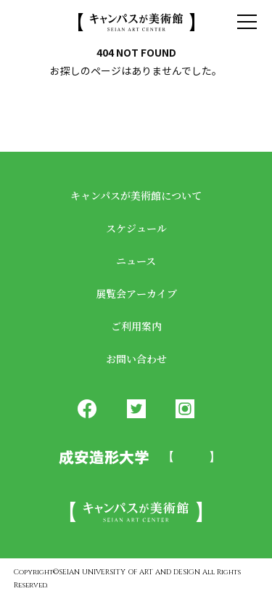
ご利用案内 (136, 326)
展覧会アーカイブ (136, 293)
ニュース (136, 260)
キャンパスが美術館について (136, 195)
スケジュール (136, 228)
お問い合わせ (136, 358)
